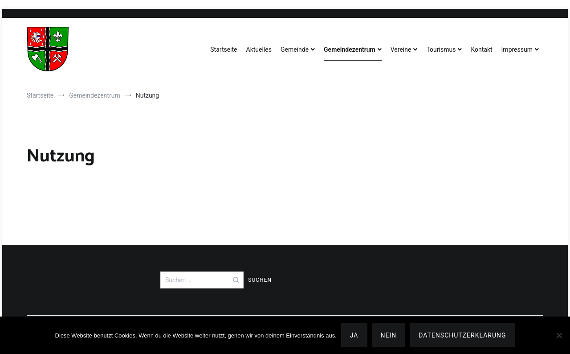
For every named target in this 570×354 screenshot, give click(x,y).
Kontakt (481, 49)
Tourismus (441, 49)
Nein (389, 335)
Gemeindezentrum (349, 49)
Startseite (223, 49)
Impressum (517, 49)
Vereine (401, 49)
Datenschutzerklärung (462, 335)
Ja (354, 335)
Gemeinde (295, 49)
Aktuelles (259, 49)
